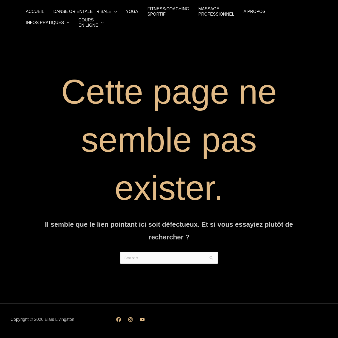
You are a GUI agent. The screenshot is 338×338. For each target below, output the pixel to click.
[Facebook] (118, 322)
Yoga (122, 11)
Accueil (33, 11)
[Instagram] (130, 322)
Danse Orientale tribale (76, 11)
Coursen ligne (34, 24)
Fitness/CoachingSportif (154, 11)
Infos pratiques (268, 11)
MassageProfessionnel (199, 11)
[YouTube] (142, 322)
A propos (233, 11)
